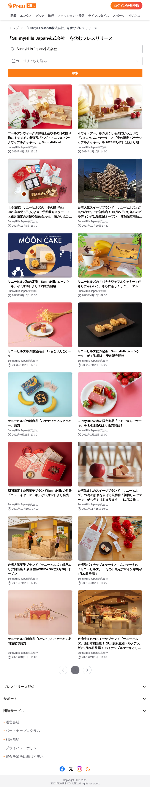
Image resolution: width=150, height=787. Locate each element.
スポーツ (119, 16)
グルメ (39, 16)
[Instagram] (79, 769)
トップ (14, 28)
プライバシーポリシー (21, 748)
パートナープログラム (21, 731)
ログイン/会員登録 (126, 5)
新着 (13, 16)
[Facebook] (62, 769)
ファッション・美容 (71, 16)
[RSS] (88, 769)
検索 (75, 73)
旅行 (51, 16)
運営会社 (11, 722)
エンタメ (26, 16)
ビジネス (134, 16)
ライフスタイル (98, 16)
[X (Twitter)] (70, 769)
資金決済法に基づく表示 (23, 756)
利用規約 (11, 739)
